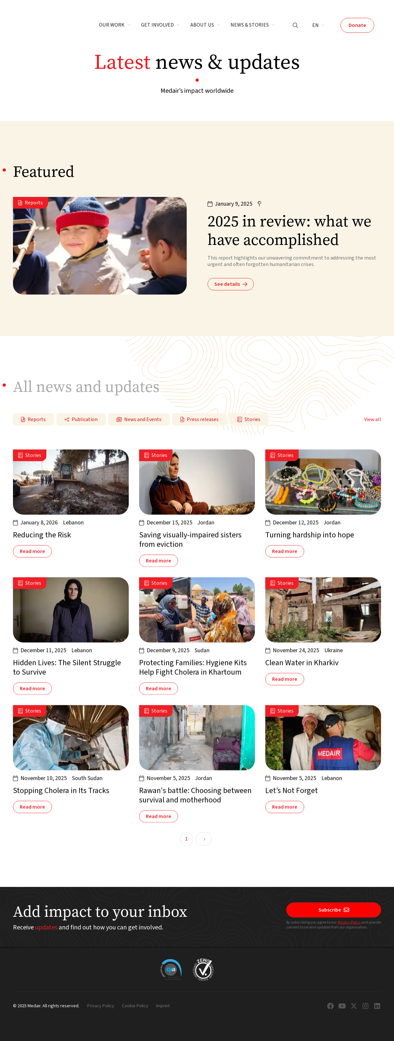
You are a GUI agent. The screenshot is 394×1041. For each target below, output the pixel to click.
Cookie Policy (135, 1006)
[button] (115, 25)
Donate (357, 25)
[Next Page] (204, 838)
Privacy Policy (349, 922)
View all (372, 419)
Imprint (163, 1006)
